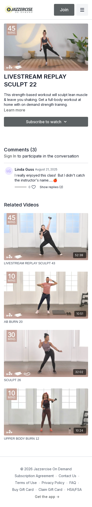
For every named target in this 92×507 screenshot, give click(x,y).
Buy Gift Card (23, 489)
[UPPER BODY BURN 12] (46, 438)
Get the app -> (47, 497)
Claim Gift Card (50, 489)
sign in (10, 156)
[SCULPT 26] (46, 380)
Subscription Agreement (34, 476)
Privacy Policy (53, 483)
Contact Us (67, 476)
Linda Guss (24, 169)
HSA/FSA (74, 489)
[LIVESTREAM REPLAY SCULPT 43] (46, 263)
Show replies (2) (51, 187)
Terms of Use (26, 483)
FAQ (72, 483)
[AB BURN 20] (46, 321)
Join (64, 9)
